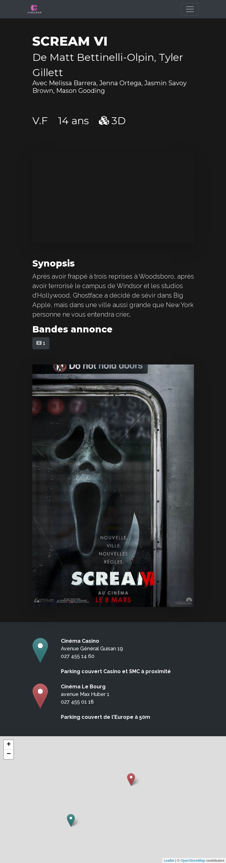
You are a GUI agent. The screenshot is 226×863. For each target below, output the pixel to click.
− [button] (9, 754)
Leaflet (169, 860)
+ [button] (9, 745)
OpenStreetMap (193, 860)
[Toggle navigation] (190, 9)
